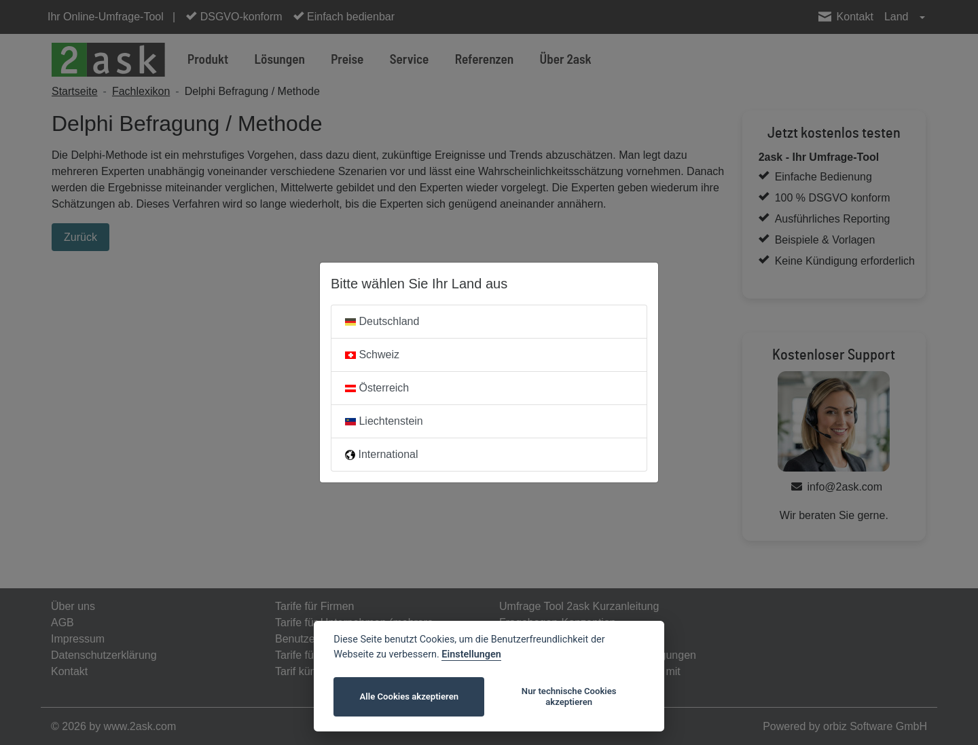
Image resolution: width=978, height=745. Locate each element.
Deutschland (382, 321)
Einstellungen (471, 654)
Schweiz (372, 354)
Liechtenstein (384, 421)
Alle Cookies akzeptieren (409, 696)
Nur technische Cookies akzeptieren (569, 696)
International (381, 454)
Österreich (377, 388)
